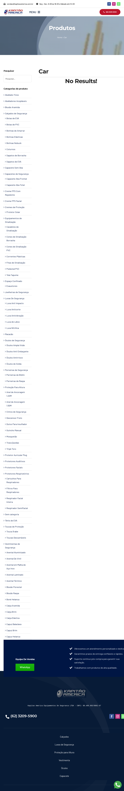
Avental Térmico (14, 581)
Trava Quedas (12, 442)
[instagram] (114, 4)
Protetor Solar (13, 212)
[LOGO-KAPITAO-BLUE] (71, 690)
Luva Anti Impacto (15, 303)
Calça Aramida (13, 605)
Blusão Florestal (14, 587)
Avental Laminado (14, 574)
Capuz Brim (11, 630)
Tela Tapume (12, 275)
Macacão (9, 334)
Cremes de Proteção (14, 207)
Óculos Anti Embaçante (17, 351)
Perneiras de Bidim (15, 375)
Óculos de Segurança (15, 340)
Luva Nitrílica (12, 328)
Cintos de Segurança (16, 411)
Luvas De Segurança (14, 298)
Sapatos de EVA (13, 161)
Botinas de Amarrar (15, 130)
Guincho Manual (13, 430)
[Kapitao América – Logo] (13, 10)
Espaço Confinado (13, 281)
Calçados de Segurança (16, 113)
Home (59, 37)
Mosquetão (11, 436)
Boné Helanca (12, 599)
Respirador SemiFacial (17, 508)
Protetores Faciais (14, 467)
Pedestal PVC (12, 269)
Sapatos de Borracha (16, 155)
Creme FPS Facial (13, 201)
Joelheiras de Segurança (17, 292)
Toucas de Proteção (14, 526)
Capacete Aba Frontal (16, 178)
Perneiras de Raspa (15, 381)
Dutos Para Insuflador (16, 424)
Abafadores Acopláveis (16, 101)
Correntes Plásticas (15, 256)
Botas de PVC (12, 124)
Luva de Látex (13, 321)
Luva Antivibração (15, 315)
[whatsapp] (118, 4)
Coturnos (10, 149)
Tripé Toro (11, 449)
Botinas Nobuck (13, 143)
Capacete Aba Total (15, 185)
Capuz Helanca (13, 636)
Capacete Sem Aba (14, 167)
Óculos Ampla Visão (15, 345)
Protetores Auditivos (15, 461)
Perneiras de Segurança (16, 370)
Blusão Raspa (12, 593)
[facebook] (109, 4)
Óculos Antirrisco (14, 357)
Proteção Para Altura (15, 387)
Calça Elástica (12, 618)
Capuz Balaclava (13, 624)
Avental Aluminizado (16, 552)
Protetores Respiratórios (17, 473)
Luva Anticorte (13, 309)
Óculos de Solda (13, 363)
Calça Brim (11, 611)
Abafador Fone (12, 95)
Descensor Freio (14, 418)
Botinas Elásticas (14, 137)
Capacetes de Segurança (17, 174)
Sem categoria (12, 514)
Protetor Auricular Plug (16, 455)
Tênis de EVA (11, 520)
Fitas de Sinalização (15, 262)
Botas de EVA (12, 118)
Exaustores (11, 286)
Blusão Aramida (12, 107)
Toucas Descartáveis (16, 537)
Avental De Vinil (13, 558)
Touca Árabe (12, 531)
